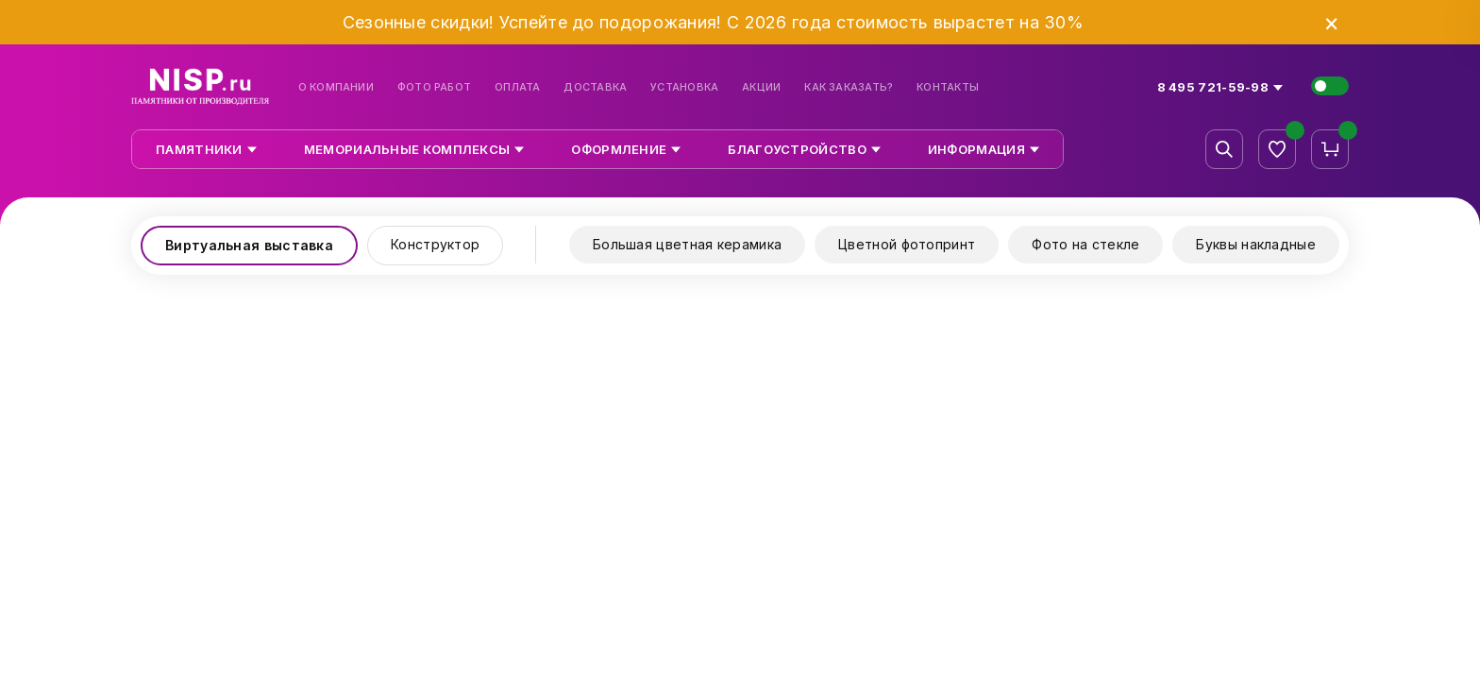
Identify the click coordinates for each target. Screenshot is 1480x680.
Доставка (595, 87)
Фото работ (434, 87)
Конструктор (435, 244)
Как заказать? (848, 87)
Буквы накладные (1256, 244)
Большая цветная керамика (687, 244)
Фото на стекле (1085, 244)
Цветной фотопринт (906, 244)
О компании (336, 87)
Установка (684, 87)
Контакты (948, 87)
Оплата (517, 87)
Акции (761, 87)
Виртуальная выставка (249, 245)
